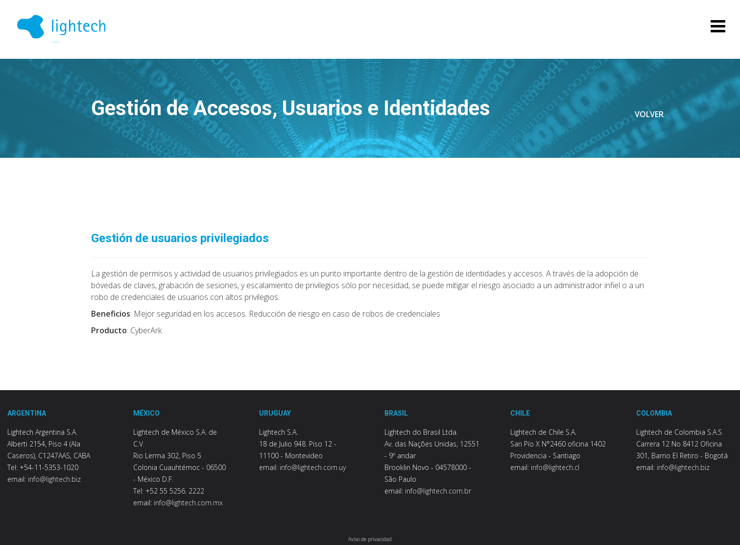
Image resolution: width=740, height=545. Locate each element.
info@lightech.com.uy (313, 467)
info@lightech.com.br (438, 490)
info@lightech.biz (54, 479)
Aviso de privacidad (370, 539)
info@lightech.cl (555, 467)
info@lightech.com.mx (188, 502)
